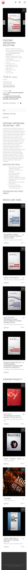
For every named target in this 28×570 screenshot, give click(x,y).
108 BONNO (7, 499)
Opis (4, 110)
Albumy (12, 460)
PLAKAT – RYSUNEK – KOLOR (12, 459)
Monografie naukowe (18, 239)
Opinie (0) (6, 117)
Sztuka (5, 419)
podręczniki (11, 97)
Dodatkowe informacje (9, 114)
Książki (9, 92)
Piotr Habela (12, 53)
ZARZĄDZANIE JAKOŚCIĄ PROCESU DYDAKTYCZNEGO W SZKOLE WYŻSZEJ (13, 236)
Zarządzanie (6, 94)
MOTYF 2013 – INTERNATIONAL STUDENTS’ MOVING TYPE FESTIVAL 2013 (13, 415)
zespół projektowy (13, 99)
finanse (7, 96)
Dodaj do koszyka (9, 86)
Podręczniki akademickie (17, 92)
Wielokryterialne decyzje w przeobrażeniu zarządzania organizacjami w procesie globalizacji (13, 365)
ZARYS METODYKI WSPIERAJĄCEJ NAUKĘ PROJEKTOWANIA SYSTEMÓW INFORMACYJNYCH (12, 320)
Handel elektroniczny (11, 278)
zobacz (6, 193)
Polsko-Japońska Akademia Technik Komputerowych (14, 564)
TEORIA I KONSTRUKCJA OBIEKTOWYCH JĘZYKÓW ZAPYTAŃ (11, 540)
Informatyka (6, 324)
